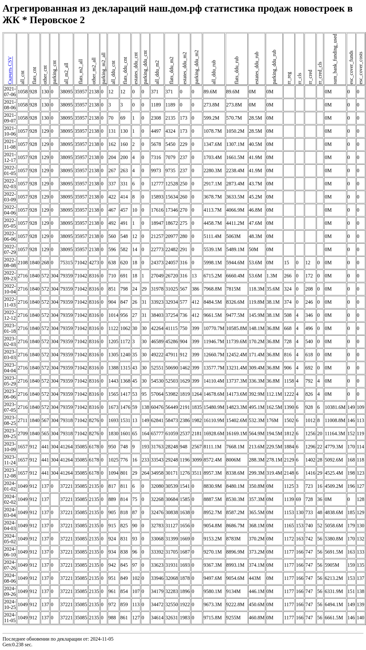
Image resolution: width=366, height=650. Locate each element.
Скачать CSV (10, 71)
